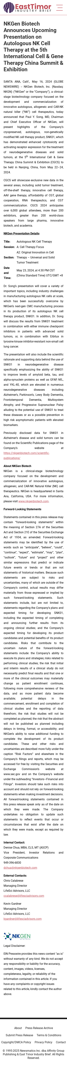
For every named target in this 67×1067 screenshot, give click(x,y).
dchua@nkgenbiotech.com (20, 867)
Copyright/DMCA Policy (16, 1042)
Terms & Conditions (49, 1035)
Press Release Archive (39, 1028)
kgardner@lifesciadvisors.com (23, 919)
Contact (61, 1042)
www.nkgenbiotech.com (33, 501)
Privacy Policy (43, 1042)
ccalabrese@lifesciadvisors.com (24, 895)
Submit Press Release (19, 1035)
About (18, 1028)
